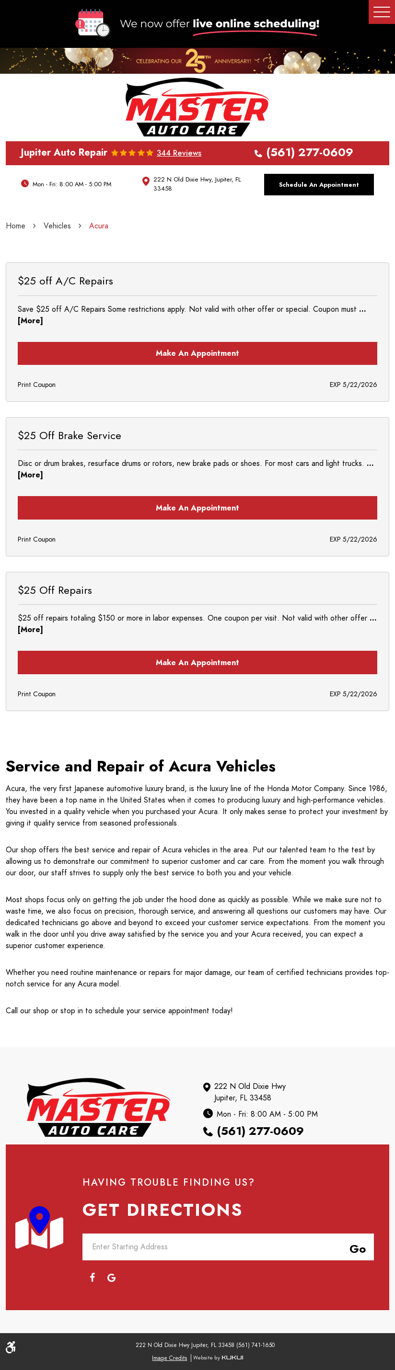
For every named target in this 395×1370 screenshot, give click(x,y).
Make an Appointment (197, 353)
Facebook (92, 1277)
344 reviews (179, 153)
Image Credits (169, 1358)
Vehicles (57, 226)
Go (355, 1247)
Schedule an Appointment (319, 185)
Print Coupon (37, 384)
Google (111, 1277)
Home (15, 226)
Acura (98, 226)
